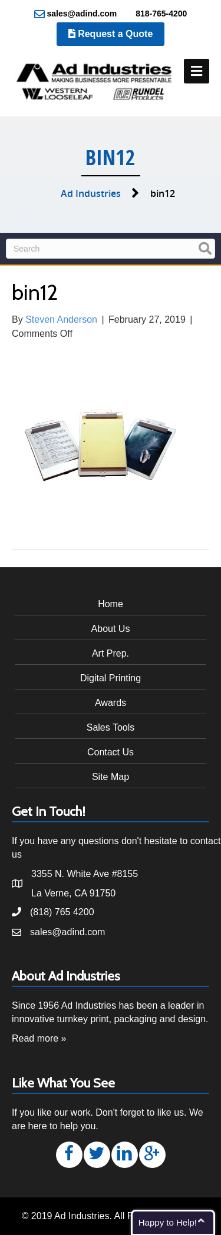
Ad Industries (91, 193)
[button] (69, 1155)
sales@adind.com (75, 14)
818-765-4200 (155, 14)
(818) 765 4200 (62, 912)
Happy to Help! (167, 1222)
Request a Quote (110, 34)
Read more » (39, 1038)
